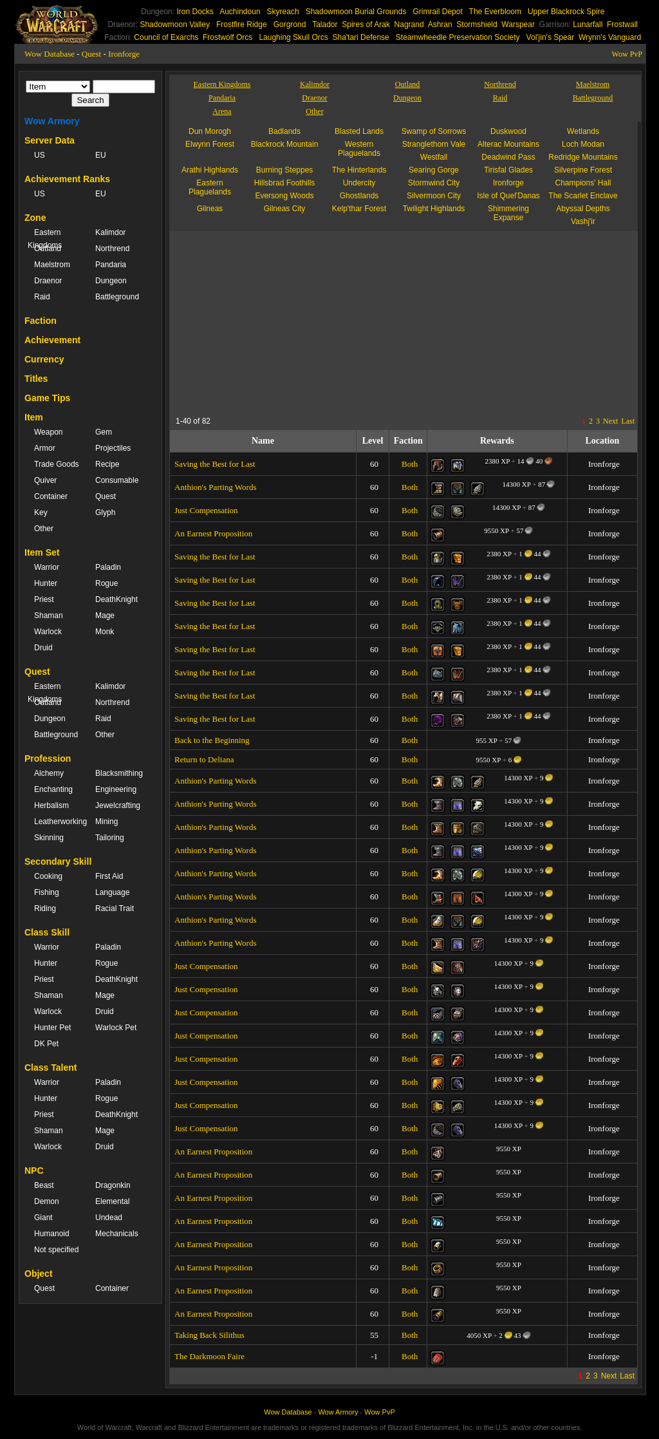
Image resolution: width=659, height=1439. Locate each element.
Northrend (112, 248)
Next (610, 421)
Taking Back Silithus (209, 1335)
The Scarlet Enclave (582, 195)
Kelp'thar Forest (359, 208)
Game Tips (47, 398)
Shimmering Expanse (508, 213)
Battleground (117, 296)
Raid (42, 296)
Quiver (45, 480)
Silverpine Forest (583, 169)
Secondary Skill (57, 861)
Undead (108, 1217)
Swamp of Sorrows (434, 131)
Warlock (48, 631)
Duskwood (508, 131)
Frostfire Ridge (241, 24)
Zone (35, 217)
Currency (44, 359)
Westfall (433, 157)
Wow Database (49, 54)
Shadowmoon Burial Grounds (356, 11)
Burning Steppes (284, 169)
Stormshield (476, 24)
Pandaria (110, 264)
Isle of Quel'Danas (508, 195)
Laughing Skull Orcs (293, 37)
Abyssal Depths (582, 208)
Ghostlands (359, 195)
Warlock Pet (115, 1027)
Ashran (440, 24)
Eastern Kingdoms (45, 239)
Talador (324, 24)
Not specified (56, 1249)
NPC (34, 1170)
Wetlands (583, 131)
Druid (43, 647)
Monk (104, 631)
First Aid (109, 876)
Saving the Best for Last (214, 464)
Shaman (48, 615)
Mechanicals (116, 1233)
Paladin (108, 567)
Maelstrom (52, 264)
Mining (106, 821)
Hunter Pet (52, 1027)
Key (41, 512)
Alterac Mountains (508, 144)
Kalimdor (110, 232)
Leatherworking (58, 821)
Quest (91, 54)
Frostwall (622, 24)
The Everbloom (495, 11)
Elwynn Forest (209, 144)
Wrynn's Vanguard (610, 37)
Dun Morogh (210, 131)
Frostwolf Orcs (227, 37)
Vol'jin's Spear (550, 37)
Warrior (46, 567)
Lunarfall (587, 24)
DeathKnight (116, 599)
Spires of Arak (366, 24)
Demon (46, 1201)
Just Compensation (206, 510)
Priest (44, 599)
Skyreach (283, 11)
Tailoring (109, 837)
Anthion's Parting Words (215, 487)
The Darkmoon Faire (209, 1356)
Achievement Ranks (67, 179)
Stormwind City (434, 182)
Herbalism (51, 805)
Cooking (48, 876)
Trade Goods (56, 464)
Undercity (359, 182)
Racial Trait (114, 908)
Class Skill (47, 932)
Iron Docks (194, 11)
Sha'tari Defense (360, 37)
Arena (221, 111)
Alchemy (49, 773)
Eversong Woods (284, 195)
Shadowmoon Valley (175, 24)
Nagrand (409, 24)
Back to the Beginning (212, 740)
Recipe (107, 464)
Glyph (105, 512)
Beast (44, 1185)
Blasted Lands (359, 131)
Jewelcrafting (117, 805)
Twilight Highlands (434, 208)
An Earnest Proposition (213, 533)
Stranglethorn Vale (434, 144)
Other (43, 528)
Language (112, 892)
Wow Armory (52, 121)
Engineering (115, 789)
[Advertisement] (294, 321)
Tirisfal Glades (508, 169)
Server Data (49, 140)
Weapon (48, 432)
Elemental (112, 1201)
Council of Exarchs (166, 37)
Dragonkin (113, 1185)
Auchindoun (239, 11)
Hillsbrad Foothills (284, 182)
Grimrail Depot (437, 11)
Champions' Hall (583, 182)
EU (100, 155)
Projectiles (113, 448)
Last (628, 421)
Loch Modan (583, 144)
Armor (44, 448)
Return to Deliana (204, 759)
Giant (43, 1217)
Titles (36, 378)
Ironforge (124, 54)
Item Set (41, 552)
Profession (47, 758)
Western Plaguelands (359, 149)
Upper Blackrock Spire (566, 11)
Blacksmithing (119, 773)
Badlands (284, 131)
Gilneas (210, 208)
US (39, 155)
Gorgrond (290, 24)
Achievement (52, 340)
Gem (103, 432)
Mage (105, 615)
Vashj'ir (583, 221)
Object (38, 1273)
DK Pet (46, 1043)
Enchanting (53, 789)
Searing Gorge (434, 169)
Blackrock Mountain (285, 144)
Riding (45, 908)
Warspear (518, 24)
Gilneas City (285, 208)
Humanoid (52, 1233)
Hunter (45, 583)
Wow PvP (627, 54)
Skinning (49, 837)
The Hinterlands (359, 169)
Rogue (106, 583)
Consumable (116, 480)
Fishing (46, 892)
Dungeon (111, 280)
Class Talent (50, 1067)
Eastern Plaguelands (210, 187)
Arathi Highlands (209, 169)
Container (51, 496)
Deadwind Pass (508, 157)
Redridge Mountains (582, 157)
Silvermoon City (434, 195)
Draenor (48, 280)
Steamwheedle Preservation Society (458, 37)
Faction (40, 320)
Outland (47, 248)
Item (33, 417)
